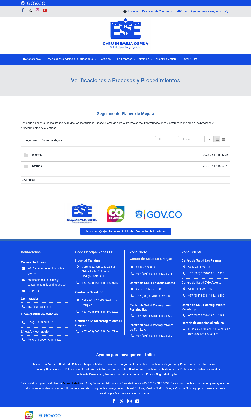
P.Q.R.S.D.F (34, 291)
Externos (36, 154)
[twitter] (30, 10)
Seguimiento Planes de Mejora (43, 140)
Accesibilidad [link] (71, 383)
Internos (36, 166)
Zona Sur (105, 252)
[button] (226, 11)
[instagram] (37, 10)
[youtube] (45, 10)
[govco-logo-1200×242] (33, 2)
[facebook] (23, 10)
